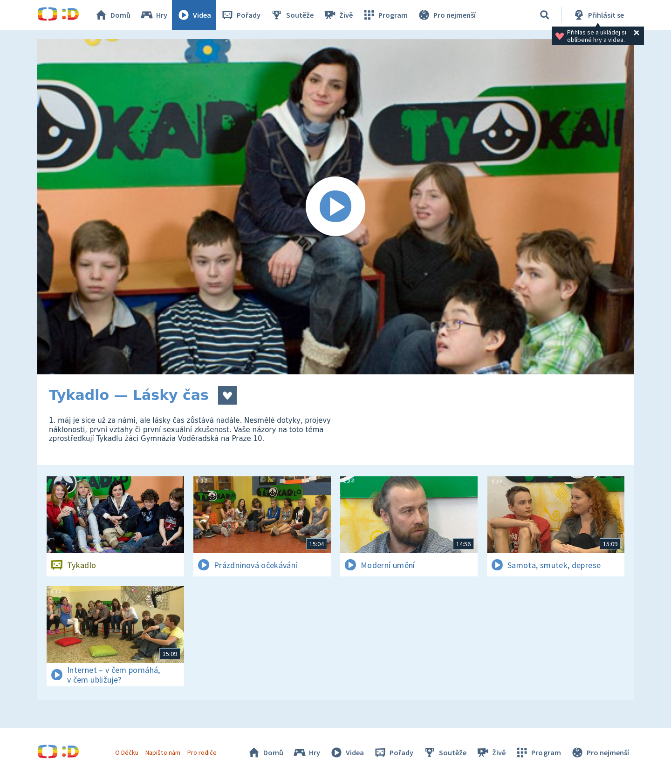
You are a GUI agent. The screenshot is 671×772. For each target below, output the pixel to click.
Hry (153, 15)
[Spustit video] (335, 206)
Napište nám (162, 752)
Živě (338, 15)
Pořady (240, 15)
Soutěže (292, 15)
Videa (194, 15)
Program (385, 15)
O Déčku (126, 752)
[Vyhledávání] (544, 15)
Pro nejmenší (446, 15)
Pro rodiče (202, 752)
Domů (112, 15)
